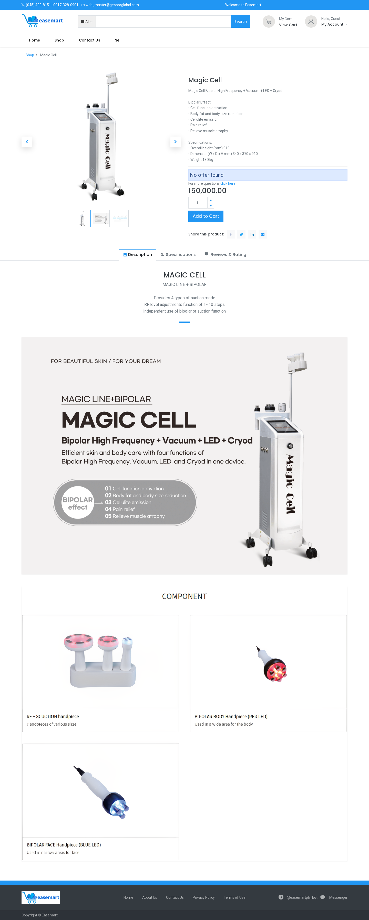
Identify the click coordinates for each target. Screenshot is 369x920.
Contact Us (175, 897)
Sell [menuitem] (118, 40)
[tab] (137, 254)
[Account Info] (334, 24)
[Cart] (269, 21)
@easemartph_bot (298, 897)
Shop (30, 55)
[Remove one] (211, 205)
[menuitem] (34, 40)
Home (128, 897)
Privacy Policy (204, 897)
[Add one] (211, 200)
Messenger (333, 897)
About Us (149, 897)
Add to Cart (206, 216)
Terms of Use (234, 897)
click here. (228, 183)
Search (240, 21)
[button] (87, 21)
